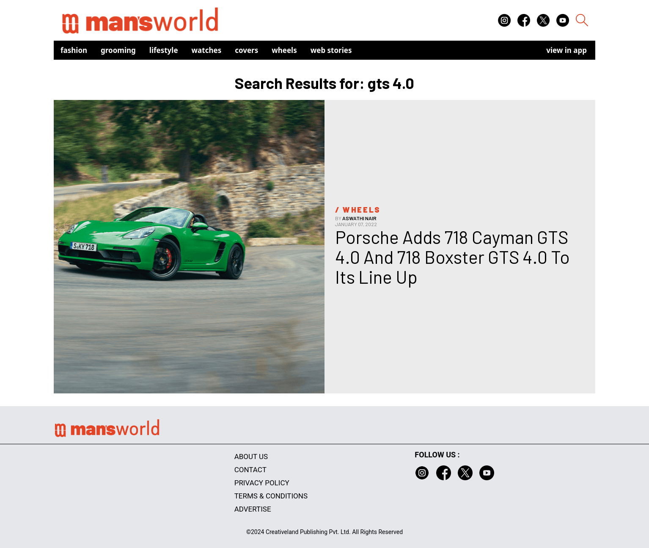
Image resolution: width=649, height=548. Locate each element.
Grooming (118, 50)
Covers (246, 50)
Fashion (73, 50)
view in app (566, 50)
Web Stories (331, 50)
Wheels (284, 50)
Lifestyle (163, 50)
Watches (207, 50)
